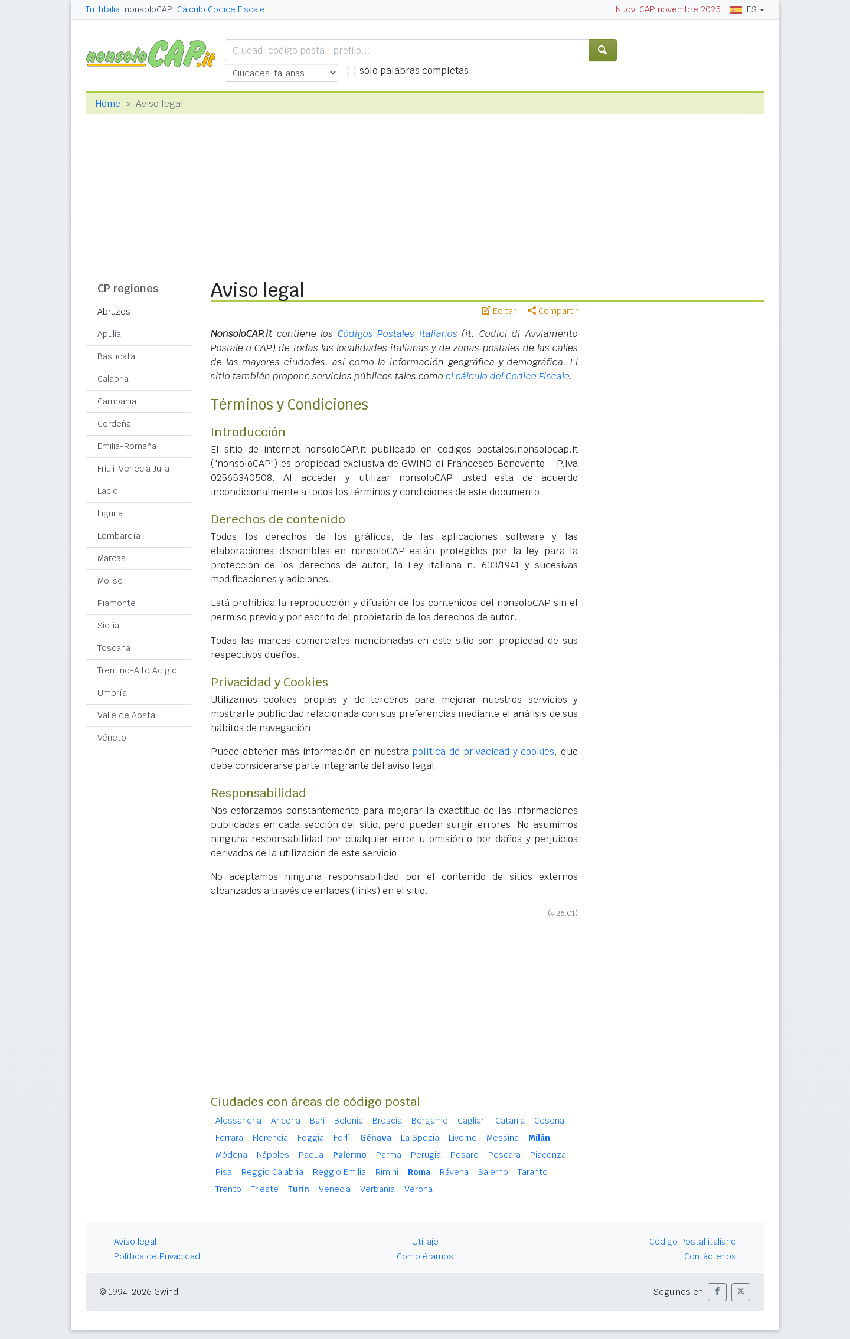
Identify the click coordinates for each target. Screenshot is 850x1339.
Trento (228, 1189)
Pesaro (464, 1155)
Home (107, 103)
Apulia (109, 334)
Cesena (549, 1120)
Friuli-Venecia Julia (133, 468)
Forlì (342, 1137)
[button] (717, 1292)
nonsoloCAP (148, 9)
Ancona (285, 1120)
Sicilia (108, 625)
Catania (510, 1120)
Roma (419, 1172)
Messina (502, 1137)
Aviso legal (135, 1241)
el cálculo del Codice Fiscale (508, 376)
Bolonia (348, 1120)
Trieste (265, 1189)
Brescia (387, 1120)
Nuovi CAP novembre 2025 (668, 9)
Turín (298, 1189)
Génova (375, 1137)
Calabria (113, 379)
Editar (499, 311)
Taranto (533, 1172)
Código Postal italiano (692, 1241)
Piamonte (116, 603)
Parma (388, 1155)
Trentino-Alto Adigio (137, 670)
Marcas (111, 558)
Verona (418, 1189)
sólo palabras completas (414, 70)
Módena (231, 1155)
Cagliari (471, 1120)
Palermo (350, 1155)
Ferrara (229, 1137)
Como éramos (425, 1256)
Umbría (112, 692)
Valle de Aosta (126, 715)
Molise (110, 580)
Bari (317, 1120)
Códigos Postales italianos (397, 334)
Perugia (426, 1155)
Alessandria (238, 1120)
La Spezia (420, 1137)
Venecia (335, 1189)
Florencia (270, 1137)
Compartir (553, 311)
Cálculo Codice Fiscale (221, 9)
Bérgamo (429, 1120)
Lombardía (118, 536)
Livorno (463, 1137)
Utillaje (425, 1241)
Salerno (493, 1172)
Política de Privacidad (157, 1256)
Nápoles (273, 1155)
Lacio (107, 491)
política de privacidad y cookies (483, 751)
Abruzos (113, 311)
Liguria (110, 513)
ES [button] (743, 9)
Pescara (504, 1155)
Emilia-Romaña (126, 446)
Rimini (386, 1172)
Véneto (111, 737)
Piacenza (548, 1155)
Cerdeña (114, 423)
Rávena (454, 1172)
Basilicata (116, 356)
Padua (311, 1155)
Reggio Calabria (272, 1172)
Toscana (113, 648)
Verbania (377, 1189)
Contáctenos (710, 1256)
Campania (116, 401)
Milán (539, 1137)
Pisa (223, 1172)
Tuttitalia (103, 9)
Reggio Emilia (339, 1172)
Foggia (311, 1137)
